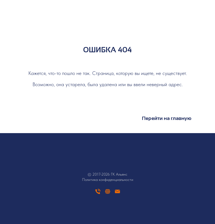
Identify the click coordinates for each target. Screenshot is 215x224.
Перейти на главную (166, 118)
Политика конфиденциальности (107, 179)
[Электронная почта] (117, 193)
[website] (107, 193)
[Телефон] (97, 193)
